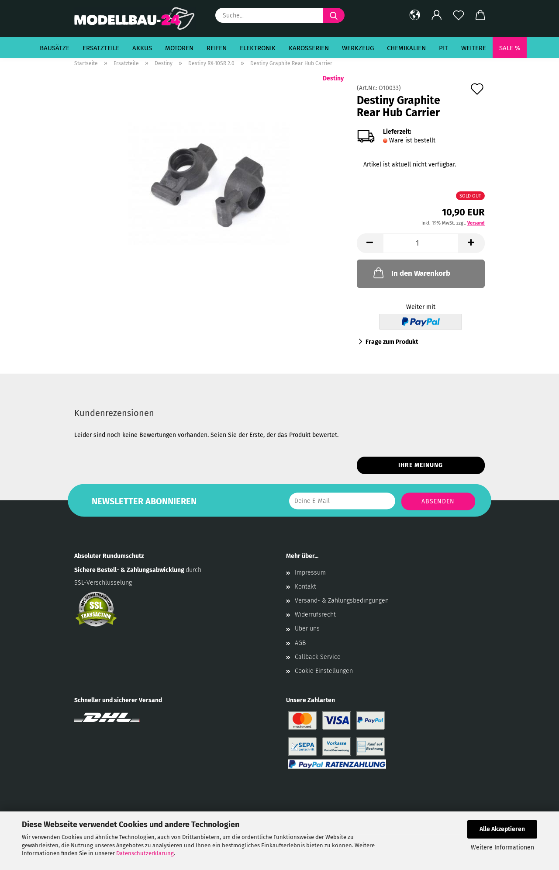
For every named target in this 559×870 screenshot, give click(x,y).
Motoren (179, 48)
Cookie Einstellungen (324, 671)
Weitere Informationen (502, 847)
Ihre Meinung (420, 465)
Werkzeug (358, 48)
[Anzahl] (421, 243)
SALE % (509, 48)
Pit (443, 48)
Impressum (310, 572)
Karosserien (309, 48)
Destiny (333, 78)
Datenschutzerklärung (145, 853)
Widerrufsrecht (315, 614)
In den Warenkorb (411, 273)
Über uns (307, 628)
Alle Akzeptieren (502, 829)
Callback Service (318, 657)
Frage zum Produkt (392, 342)
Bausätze (54, 48)
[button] (415, 15)
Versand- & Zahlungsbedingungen (342, 600)
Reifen (217, 48)
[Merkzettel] (458, 15)
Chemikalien (406, 48)
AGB (300, 643)
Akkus (142, 48)
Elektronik (258, 48)
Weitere (473, 48)
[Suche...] (334, 15)
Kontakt (305, 586)
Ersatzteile (101, 48)
